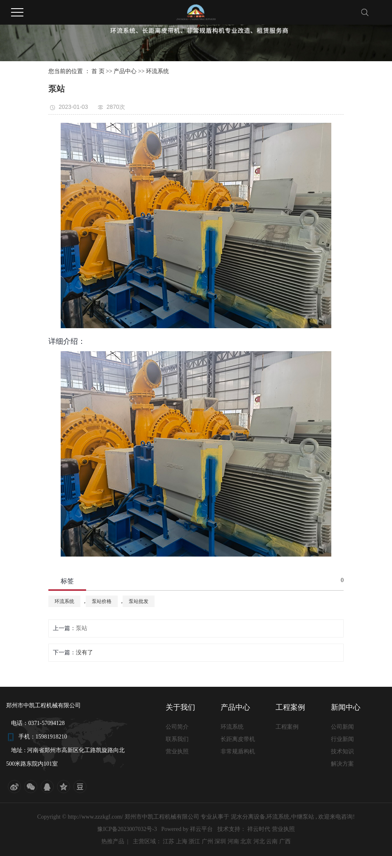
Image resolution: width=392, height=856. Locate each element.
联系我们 (177, 739)
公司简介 (177, 727)
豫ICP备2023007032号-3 (127, 829)
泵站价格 (102, 601)
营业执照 (177, 751)
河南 (233, 841)
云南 (272, 841)
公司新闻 (342, 727)
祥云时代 (259, 829)
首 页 (98, 71)
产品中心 (125, 71)
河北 (259, 841)
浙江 (194, 841)
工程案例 (287, 727)
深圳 (220, 841)
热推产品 (112, 841)
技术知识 (342, 751)
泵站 (81, 628)
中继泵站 (302, 817)
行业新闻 (342, 739)
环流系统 (157, 71)
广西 (285, 841)
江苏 (168, 841)
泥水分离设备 (248, 817)
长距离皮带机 (238, 739)
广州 (207, 841)
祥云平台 (201, 829)
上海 (181, 841)
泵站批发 (138, 601)
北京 (246, 841)
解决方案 (342, 764)
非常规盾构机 (238, 751)
